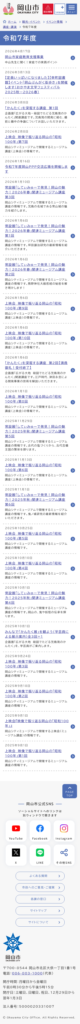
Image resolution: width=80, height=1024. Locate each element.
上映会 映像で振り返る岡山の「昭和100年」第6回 (33, 467)
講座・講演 (10, 27)
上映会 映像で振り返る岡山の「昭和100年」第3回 (33, 664)
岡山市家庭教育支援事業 (24, 56)
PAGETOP (69, 794)
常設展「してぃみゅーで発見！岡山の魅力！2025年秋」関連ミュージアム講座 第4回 (35, 597)
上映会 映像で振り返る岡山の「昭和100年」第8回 (33, 399)
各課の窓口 (38, 899)
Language (60, 12)
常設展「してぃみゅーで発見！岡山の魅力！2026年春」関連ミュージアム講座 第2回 (35, 269)
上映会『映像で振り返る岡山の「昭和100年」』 (37, 723)
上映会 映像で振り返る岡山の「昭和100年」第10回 (33, 336)
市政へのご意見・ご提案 (38, 887)
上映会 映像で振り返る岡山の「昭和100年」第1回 (33, 753)
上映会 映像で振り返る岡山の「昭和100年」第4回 (33, 566)
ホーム (12, 21)
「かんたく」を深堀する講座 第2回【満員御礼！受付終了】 (36, 365)
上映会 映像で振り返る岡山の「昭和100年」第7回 (33, 139)
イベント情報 (54, 21)
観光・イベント (31, 21)
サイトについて (38, 922)
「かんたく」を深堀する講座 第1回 (31, 108)
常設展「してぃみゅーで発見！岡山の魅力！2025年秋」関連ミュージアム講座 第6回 (35, 499)
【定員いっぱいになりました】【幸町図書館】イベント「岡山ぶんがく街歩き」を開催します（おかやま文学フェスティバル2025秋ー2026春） (36, 85)
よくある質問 (38, 875)
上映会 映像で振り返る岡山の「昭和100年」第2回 (33, 694)
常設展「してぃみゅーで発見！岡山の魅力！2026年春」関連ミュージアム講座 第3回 (35, 192)
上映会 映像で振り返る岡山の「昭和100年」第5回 (33, 536)
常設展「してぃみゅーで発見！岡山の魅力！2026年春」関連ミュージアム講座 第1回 (35, 230)
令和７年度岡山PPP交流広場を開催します (36, 169)
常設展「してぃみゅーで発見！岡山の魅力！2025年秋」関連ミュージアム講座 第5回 (35, 431)
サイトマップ (38, 910)
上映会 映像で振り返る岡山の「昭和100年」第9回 (33, 306)
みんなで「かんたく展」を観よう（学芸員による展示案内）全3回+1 (37, 634)
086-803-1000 (27, 973)
